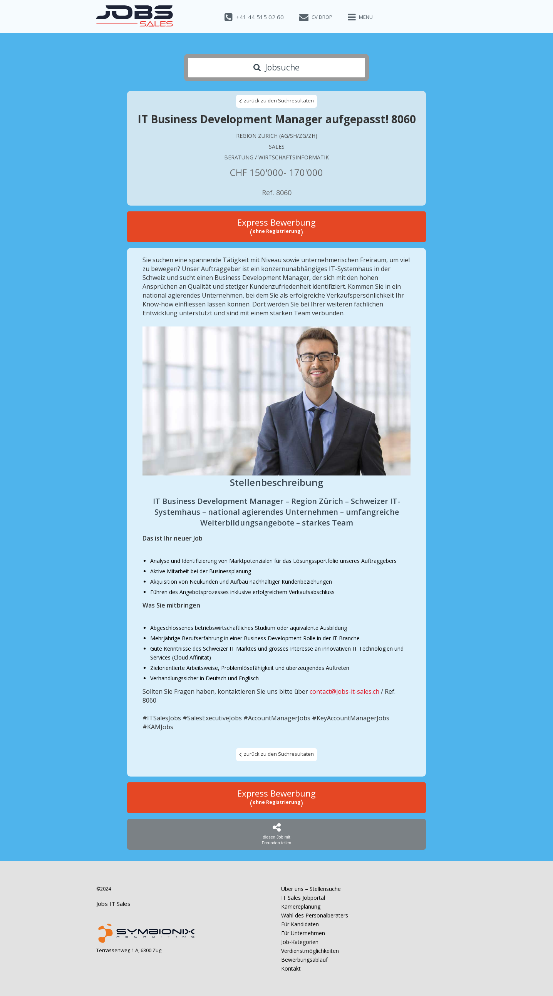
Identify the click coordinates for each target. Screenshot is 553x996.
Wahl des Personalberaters (314, 915)
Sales (277, 146)
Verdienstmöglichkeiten (310, 950)
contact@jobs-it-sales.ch (344, 691)
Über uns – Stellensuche (311, 888)
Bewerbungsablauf (304, 959)
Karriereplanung (300, 906)
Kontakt (291, 968)
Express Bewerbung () (276, 226)
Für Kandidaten (300, 924)
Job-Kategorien (299, 942)
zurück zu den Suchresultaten (276, 101)
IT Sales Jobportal (303, 897)
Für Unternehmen (303, 933)
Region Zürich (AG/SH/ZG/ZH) (276, 135)
